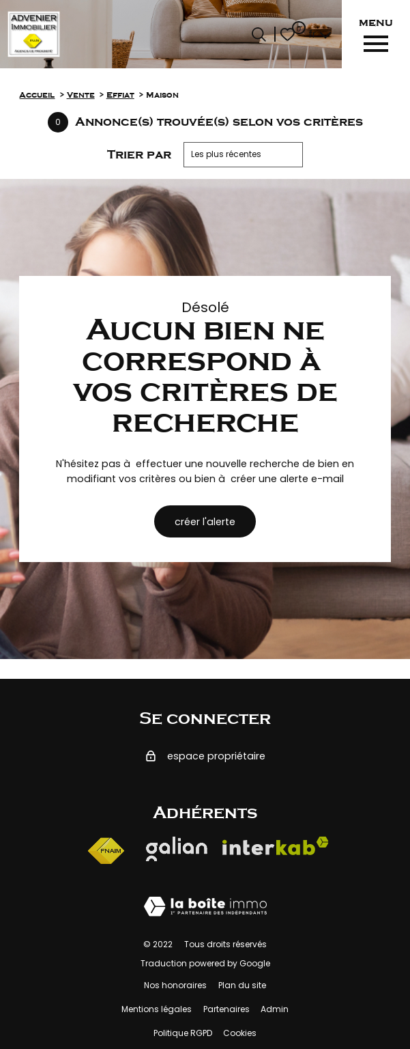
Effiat (120, 95)
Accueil (37, 95)
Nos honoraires (175, 985)
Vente (81, 95)
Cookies (240, 1033)
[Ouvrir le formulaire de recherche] (259, 34)
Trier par (139, 154)
